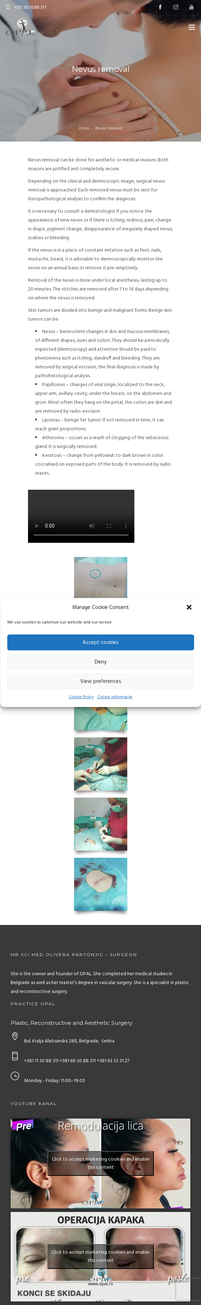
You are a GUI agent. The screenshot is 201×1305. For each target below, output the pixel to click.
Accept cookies (101, 642)
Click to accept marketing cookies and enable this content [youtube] (101, 1163)
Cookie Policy (81, 697)
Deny (100, 662)
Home (84, 128)
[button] (189, 608)
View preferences (100, 681)
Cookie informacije (115, 697)
